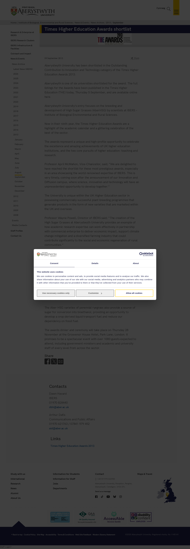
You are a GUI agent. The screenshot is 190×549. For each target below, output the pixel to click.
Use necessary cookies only (55, 293)
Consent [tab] (54, 263)
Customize (95, 293)
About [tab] (136, 263)
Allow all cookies (134, 293)
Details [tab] (95, 263)
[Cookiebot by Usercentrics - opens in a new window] (141, 254)
